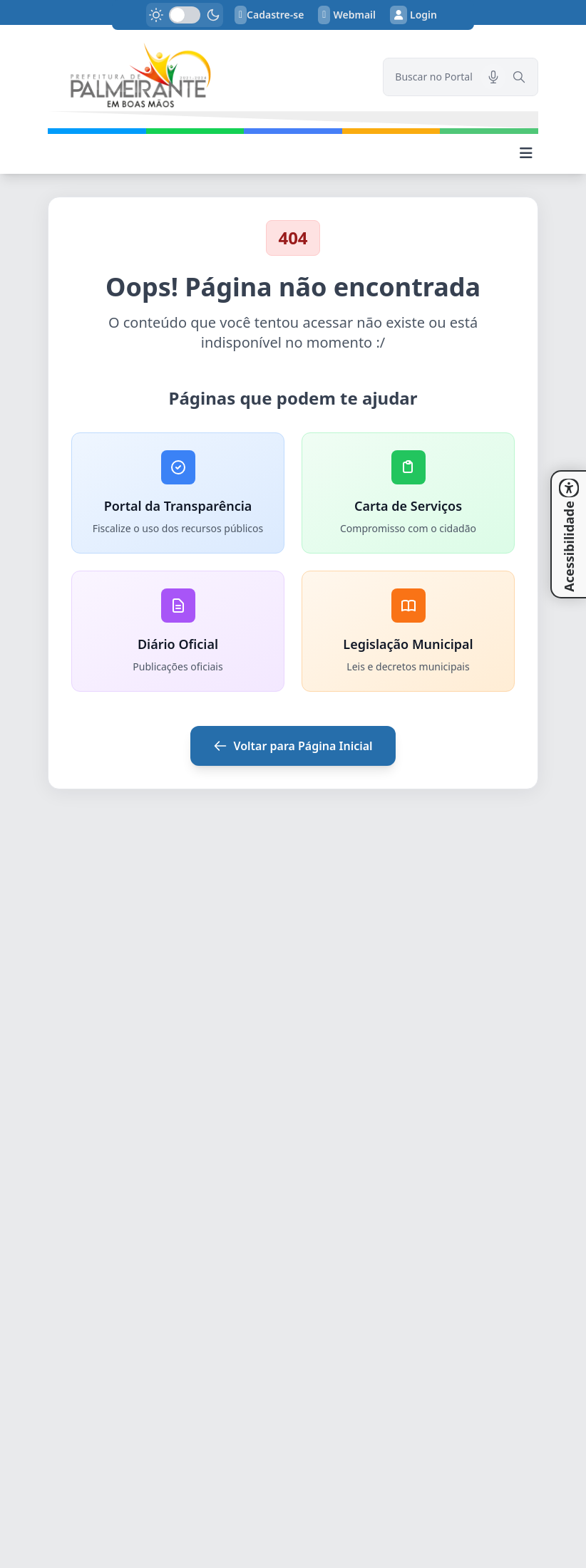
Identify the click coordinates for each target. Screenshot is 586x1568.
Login (413, 15)
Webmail (347, 15)
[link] (206, 76)
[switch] (184, 15)
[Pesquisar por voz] (493, 77)
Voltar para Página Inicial (292, 746)
